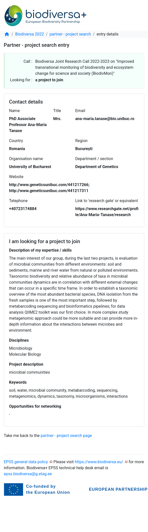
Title (57, 110)
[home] (7, 34)
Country (16, 140)
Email (80, 110)
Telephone (18, 200)
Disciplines (19, 340)
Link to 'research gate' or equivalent (106, 200)
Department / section (94, 158)
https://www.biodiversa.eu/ (99, 461)
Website (16, 176)
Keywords (18, 382)
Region (81, 140)
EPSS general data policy (26, 461)
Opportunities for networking (35, 406)
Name (14, 110)
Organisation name (26, 158)
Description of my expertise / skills (40, 250)
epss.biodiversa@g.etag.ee (28, 473)
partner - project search (70, 34)
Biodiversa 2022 (29, 34)
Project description (26, 364)
